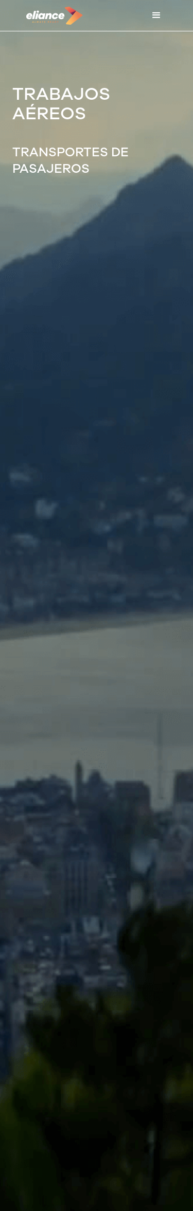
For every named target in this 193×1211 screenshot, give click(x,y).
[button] (156, 15)
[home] (52, 16)
